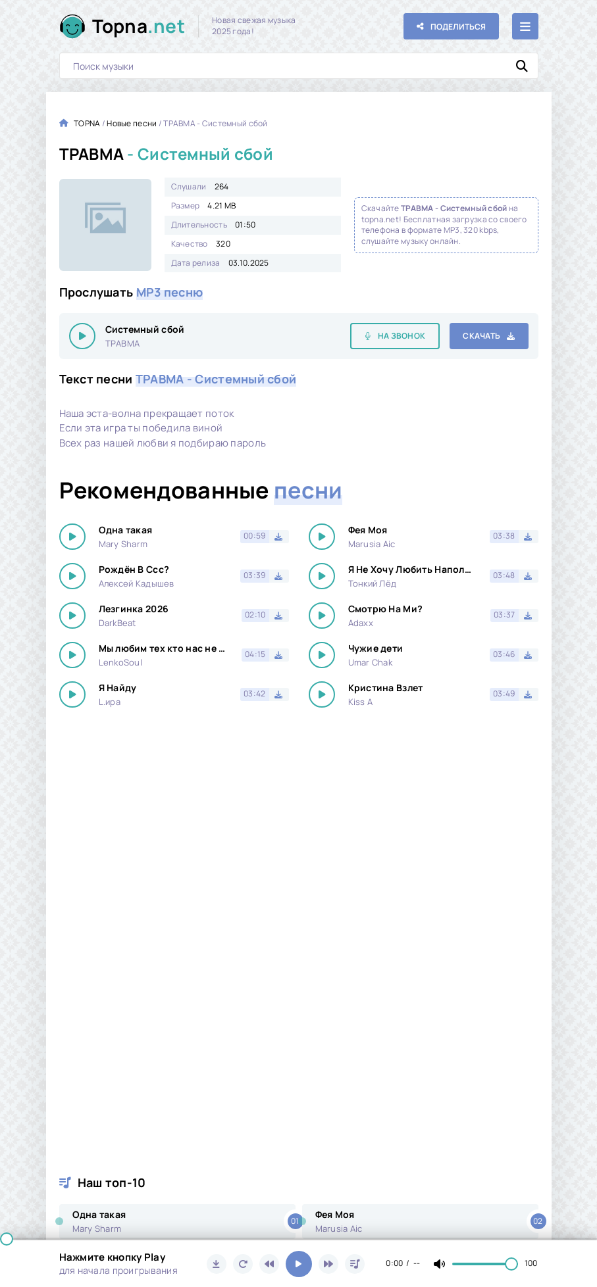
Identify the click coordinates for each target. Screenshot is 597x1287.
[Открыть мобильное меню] (525, 26)
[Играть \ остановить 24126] (82, 336)
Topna (139, 26)
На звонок (402, 335)
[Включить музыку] (299, 1264)
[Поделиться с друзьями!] (451, 26)
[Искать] (522, 66)
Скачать (481, 335)
